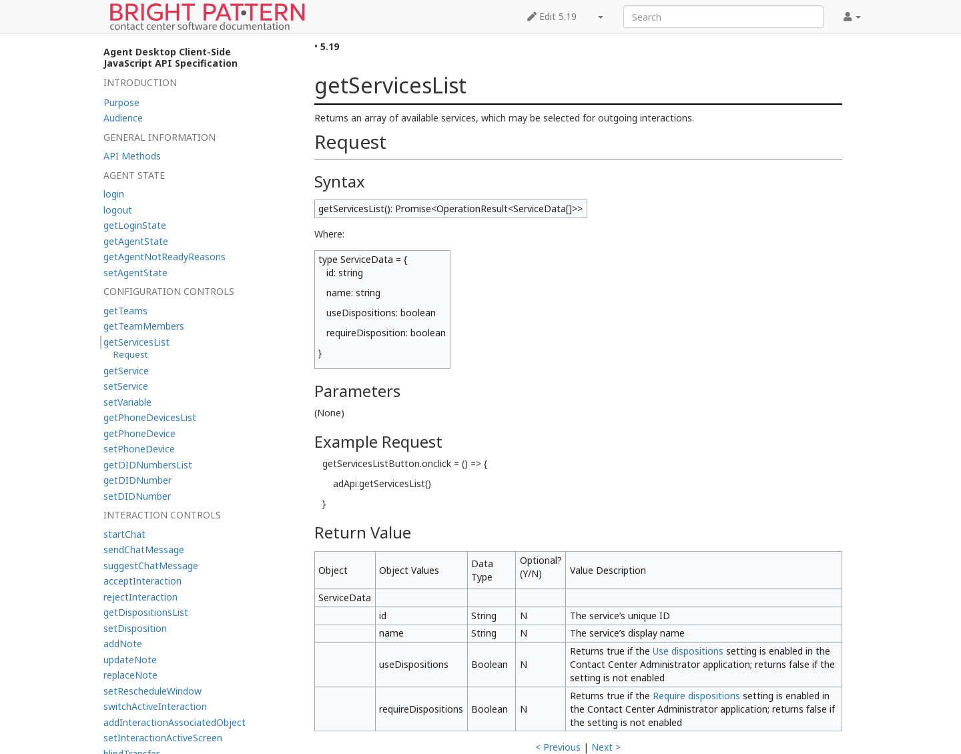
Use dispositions (688, 651)
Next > (606, 747)
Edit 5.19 (552, 16)
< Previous (558, 747)
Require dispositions (696, 695)
